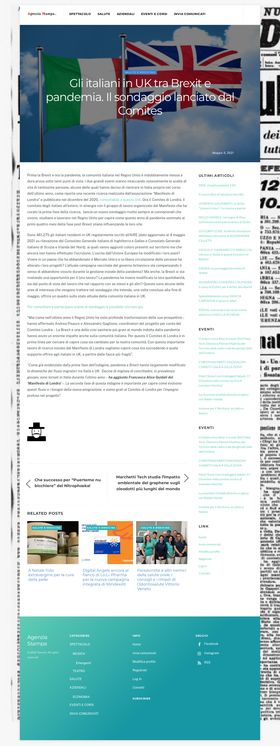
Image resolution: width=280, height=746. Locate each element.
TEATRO (79, 671)
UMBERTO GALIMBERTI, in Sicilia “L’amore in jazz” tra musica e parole (222, 206)
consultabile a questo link (120, 200)
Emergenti (83, 663)
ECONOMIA (81, 697)
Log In (203, 566)
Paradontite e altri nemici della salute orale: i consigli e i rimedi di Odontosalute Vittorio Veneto (161, 580)
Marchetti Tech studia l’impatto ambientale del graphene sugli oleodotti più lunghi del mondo (148, 483)
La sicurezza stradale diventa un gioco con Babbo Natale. (224, 397)
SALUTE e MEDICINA (140, 73)
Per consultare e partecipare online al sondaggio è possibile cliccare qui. (85, 307)
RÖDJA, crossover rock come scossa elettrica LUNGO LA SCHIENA (223, 313)
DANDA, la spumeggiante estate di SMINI (222, 271)
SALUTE (104, 14)
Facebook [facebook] (207, 644)
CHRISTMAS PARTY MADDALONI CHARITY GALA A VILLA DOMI (222, 365)
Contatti (204, 574)
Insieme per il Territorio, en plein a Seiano (221, 411)
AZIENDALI (126, 14)
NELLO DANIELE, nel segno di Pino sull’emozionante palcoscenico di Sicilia (224, 220)
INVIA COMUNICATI (190, 14)
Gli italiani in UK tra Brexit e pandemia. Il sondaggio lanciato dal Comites (140, 97)
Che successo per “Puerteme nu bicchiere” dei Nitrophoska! (68, 483)
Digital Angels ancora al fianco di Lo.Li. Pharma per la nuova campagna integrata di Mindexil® (106, 578)
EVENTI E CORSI (155, 14)
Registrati (205, 559)
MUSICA (79, 654)
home (202, 537)
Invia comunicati (210, 545)
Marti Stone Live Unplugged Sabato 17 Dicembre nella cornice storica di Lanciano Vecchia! (224, 381)
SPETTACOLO (80, 14)
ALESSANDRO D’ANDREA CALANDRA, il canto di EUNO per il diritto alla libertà (225, 285)
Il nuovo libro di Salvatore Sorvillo (221, 195)
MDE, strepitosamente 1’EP (217, 186)
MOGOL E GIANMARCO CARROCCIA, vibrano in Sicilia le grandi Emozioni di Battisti (225, 255)
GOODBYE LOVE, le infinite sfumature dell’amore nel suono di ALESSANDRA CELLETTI (224, 236)
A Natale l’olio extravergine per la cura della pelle (51, 576)
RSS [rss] (203, 663)
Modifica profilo (209, 552)
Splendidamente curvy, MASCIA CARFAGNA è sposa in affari (220, 299)
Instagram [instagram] (207, 654)
